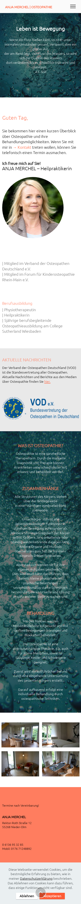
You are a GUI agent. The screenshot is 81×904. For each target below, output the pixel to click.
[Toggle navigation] (73, 6)
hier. (47, 381)
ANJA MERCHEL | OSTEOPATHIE (28, 7)
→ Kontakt (22, 147)
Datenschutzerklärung (36, 880)
